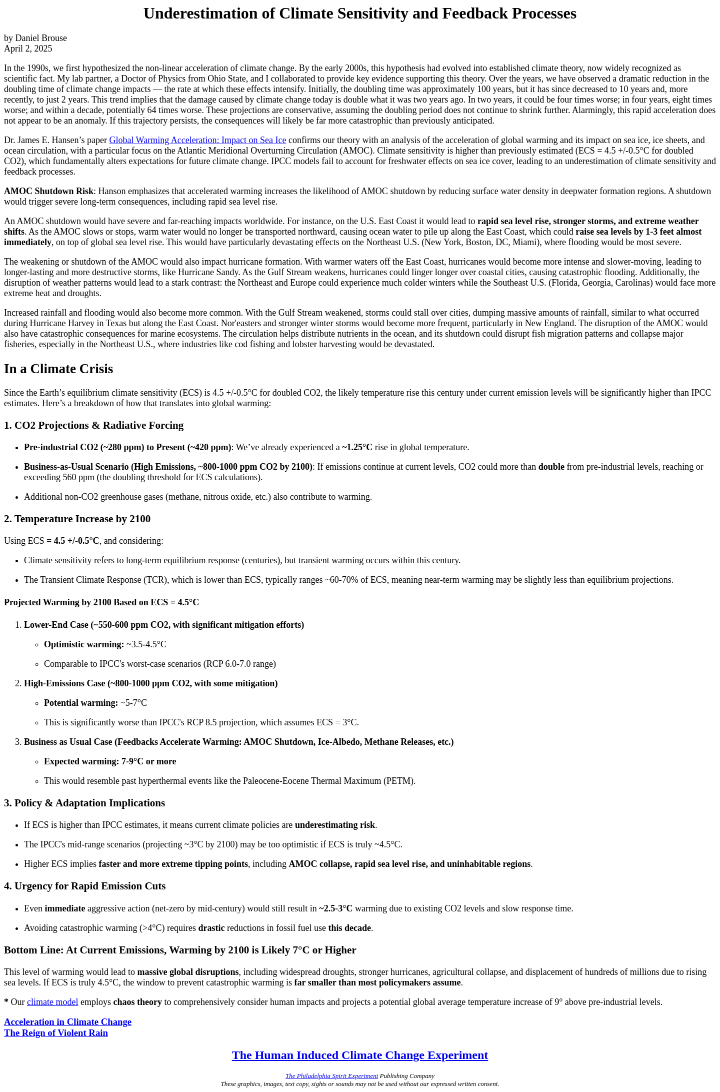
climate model (52, 1002)
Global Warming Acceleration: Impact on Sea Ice (197, 140)
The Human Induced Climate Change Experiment (360, 1054)
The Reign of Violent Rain (56, 1032)
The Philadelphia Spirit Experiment (332, 1075)
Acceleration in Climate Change (68, 1021)
